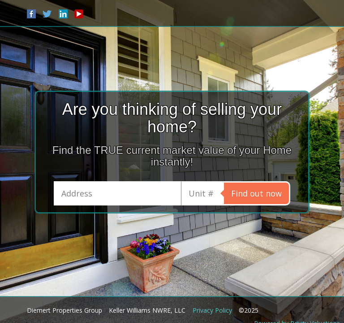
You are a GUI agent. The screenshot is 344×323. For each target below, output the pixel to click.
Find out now (256, 193)
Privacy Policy (212, 310)
